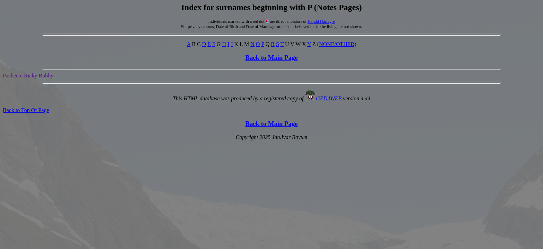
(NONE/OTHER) (336, 44)
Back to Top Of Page (26, 110)
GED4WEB (329, 98)
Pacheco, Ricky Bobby (28, 76)
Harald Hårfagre (321, 21)
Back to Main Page (271, 57)
